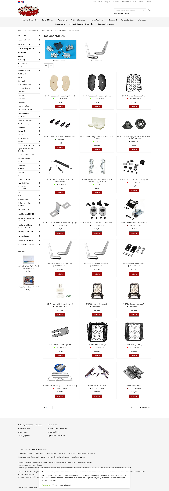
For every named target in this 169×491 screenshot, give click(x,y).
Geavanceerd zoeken (121, 14)
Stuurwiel (21, 117)
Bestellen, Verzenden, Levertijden (30, 425)
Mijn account (97, 2)
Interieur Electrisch (24, 88)
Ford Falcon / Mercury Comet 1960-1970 (25, 226)
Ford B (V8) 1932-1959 (25, 44)
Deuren (20, 142)
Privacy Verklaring (54, 432)
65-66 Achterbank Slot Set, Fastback (134, 222)
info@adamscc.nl (38, 449)
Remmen (21, 169)
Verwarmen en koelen (25, 120)
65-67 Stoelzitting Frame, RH (134, 345)
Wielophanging (23, 199)
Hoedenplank (22, 81)
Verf (19, 192)
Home (20, 30)
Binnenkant (62, 30)
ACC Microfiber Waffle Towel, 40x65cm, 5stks (29, 267)
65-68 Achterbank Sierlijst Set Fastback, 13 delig (60, 385)
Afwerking (21, 56)
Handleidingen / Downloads (58, 428)
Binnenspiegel (23, 63)
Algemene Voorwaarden (56, 435)
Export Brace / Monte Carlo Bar (25, 150)
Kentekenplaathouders (26, 154)
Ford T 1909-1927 (24, 35)
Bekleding (21, 60)
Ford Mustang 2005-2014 (27, 214)
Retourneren (22, 432)
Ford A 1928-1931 (24, 40)
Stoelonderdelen (96, 61)
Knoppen (21, 95)
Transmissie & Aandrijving (23, 188)
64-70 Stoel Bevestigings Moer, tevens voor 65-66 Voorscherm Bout (134, 138)
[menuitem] (30, 20)
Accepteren (46, 485)
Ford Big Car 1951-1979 (26, 232)
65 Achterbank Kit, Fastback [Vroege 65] (134, 179)
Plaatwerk (21, 165)
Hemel (20, 77)
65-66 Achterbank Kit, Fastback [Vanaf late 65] (97, 222)
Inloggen (107, 2)
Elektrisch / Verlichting (26, 145)
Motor (20, 162)
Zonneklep (21, 127)
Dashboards (22, 74)
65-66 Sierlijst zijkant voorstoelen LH (60, 263)
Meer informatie (65, 485)
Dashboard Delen (24, 70)
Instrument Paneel (24, 85)
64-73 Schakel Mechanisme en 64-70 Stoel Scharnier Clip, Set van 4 (97, 180)
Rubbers (21, 172)
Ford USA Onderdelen (31, 30)
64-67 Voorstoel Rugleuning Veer (134, 96)
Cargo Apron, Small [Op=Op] (29, 287)
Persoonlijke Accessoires (26, 240)
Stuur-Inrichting (23, 183)
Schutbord (21, 102)
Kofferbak (21, 99)
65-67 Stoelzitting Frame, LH (97, 345)
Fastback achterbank (60, 61)
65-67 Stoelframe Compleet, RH (134, 304)
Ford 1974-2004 (23, 209)
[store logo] (28, 10)
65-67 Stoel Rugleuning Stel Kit (134, 263)
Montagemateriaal (24, 158)
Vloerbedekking (23, 124)
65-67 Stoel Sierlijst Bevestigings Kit (60, 304)
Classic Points (52, 425)
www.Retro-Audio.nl (78, 457)
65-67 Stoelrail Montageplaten (60, 345)
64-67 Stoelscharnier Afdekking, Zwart (97, 96)
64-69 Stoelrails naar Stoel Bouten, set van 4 (60, 137)
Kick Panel (21, 92)
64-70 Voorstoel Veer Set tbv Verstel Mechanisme (60, 180)
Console (20, 67)
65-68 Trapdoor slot (134, 385)
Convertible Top (23, 138)
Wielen (20, 196)
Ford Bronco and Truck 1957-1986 (26, 219)
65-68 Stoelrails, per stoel (97, 385)
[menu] (84, 22)
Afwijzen (55, 485)
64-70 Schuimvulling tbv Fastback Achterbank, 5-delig (96, 138)
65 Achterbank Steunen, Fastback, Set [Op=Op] (60, 222)
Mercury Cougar (23, 236)
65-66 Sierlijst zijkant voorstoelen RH (97, 263)
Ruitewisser (22, 176)
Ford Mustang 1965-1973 (48, 30)
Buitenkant (22, 134)
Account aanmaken (144, 2)
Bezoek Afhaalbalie (24, 428)
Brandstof (21, 131)
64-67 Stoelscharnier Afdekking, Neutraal (60, 96)
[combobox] (130, 10)
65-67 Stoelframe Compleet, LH (97, 304)
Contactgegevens (24, 435)
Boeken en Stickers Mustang (24, 204)
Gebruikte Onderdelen (26, 245)
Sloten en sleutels (24, 179)
